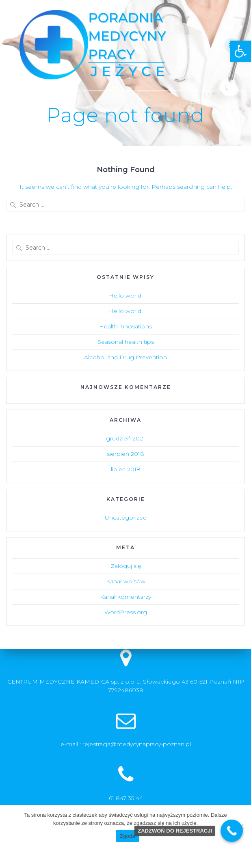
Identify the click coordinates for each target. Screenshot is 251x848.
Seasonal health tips (125, 341)
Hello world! (126, 295)
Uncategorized (126, 517)
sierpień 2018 (125, 453)
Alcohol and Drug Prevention (125, 357)
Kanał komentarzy (125, 596)
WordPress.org (125, 612)
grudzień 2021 (125, 438)
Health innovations (125, 326)
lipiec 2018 (126, 469)
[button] (240, 51)
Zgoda (127, 836)
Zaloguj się (125, 566)
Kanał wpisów (125, 581)
